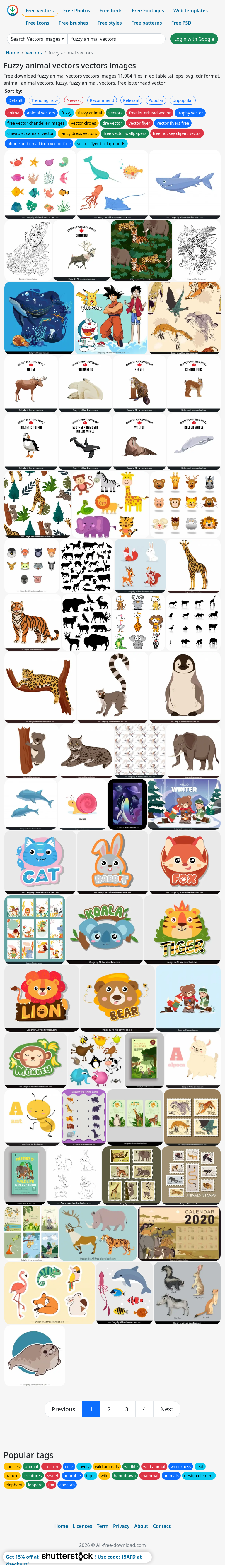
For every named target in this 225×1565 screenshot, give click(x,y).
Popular (156, 100)
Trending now (44, 100)
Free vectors (40, 10)
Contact (162, 1526)
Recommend (102, 100)
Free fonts (111, 10)
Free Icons (37, 23)
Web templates (190, 10)
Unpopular (182, 100)
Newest (74, 100)
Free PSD (181, 23)
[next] (167, 1409)
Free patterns (146, 23)
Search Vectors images (35, 39)
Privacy (121, 1526)
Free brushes (73, 23)
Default (15, 100)
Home (12, 52)
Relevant (131, 100)
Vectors (33, 52)
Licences (82, 1526)
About (141, 1526)
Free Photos (76, 10)
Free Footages (148, 10)
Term (102, 1526)
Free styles (110, 23)
